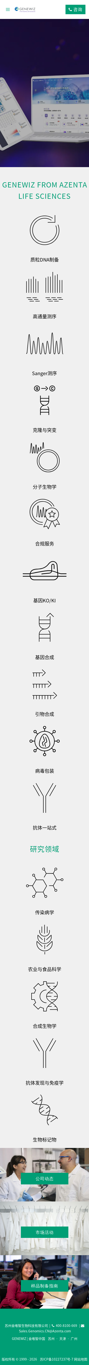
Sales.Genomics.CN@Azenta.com (45, 1331)
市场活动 (45, 1232)
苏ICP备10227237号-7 (56, 1359)
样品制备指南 (44, 1286)
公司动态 (45, 1178)
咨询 (75, 9)
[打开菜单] (8, 9)
